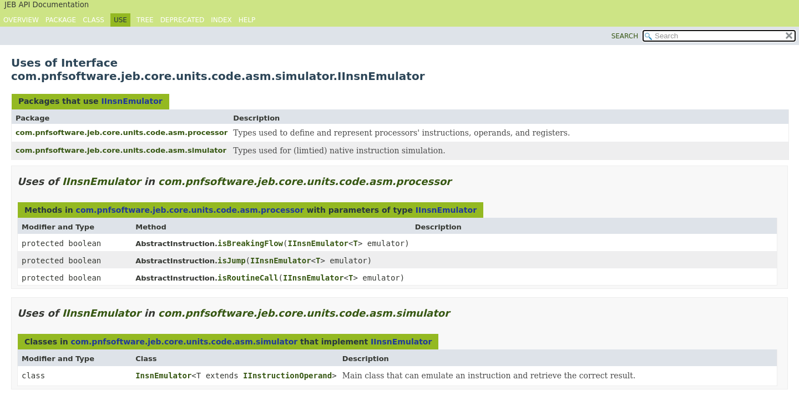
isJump (232, 260)
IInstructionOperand (287, 375)
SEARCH (625, 36)
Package (60, 20)
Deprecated (182, 20)
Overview (21, 20)
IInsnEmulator (131, 101)
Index (221, 20)
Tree (145, 20)
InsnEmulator (163, 375)
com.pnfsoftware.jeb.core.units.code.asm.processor (121, 132)
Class (93, 20)
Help (247, 20)
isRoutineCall (248, 277)
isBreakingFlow (250, 243)
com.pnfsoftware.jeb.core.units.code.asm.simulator (121, 150)
